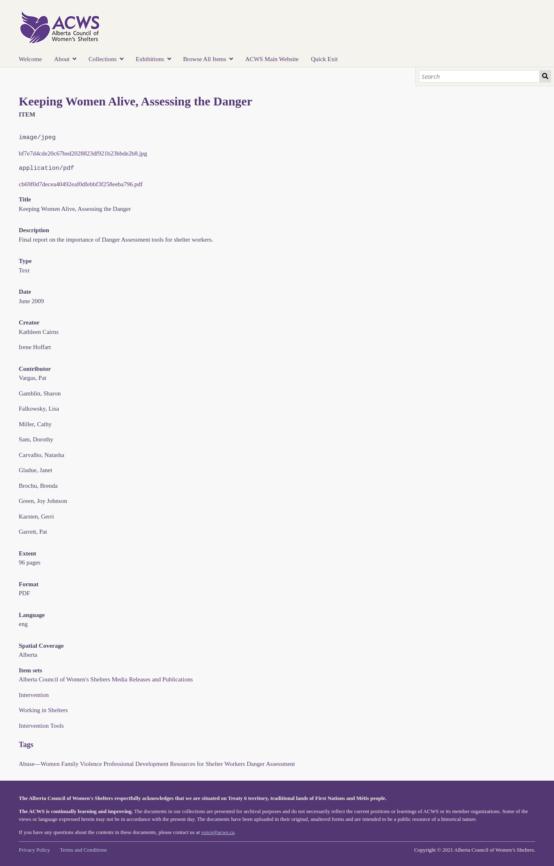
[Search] (479, 76)
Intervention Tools (41, 725)
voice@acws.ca (218, 832)
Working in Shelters (43, 710)
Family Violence (81, 764)
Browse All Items (204, 59)
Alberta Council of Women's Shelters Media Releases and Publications (106, 679)
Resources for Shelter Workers (207, 764)
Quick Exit (324, 59)
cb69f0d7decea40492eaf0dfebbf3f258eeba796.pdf (81, 184)
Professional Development (136, 764)
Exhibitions (150, 59)
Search (545, 76)
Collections (102, 59)
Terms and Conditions (83, 850)
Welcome (30, 59)
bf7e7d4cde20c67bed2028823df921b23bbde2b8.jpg (83, 153)
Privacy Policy (34, 850)
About (62, 59)
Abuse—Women (39, 764)
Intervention (34, 695)
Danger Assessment (270, 764)
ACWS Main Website (272, 59)
